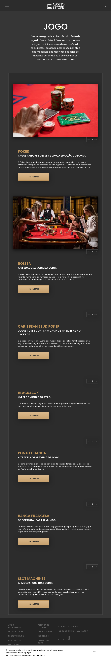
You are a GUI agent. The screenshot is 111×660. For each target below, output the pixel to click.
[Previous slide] (89, 139)
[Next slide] (95, 139)
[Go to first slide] (95, 504)
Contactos (14, 640)
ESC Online (43, 636)
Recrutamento (16, 636)
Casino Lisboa (45, 632)
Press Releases (15, 632)
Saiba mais (33, 177)
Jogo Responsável (14, 626)
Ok (94, 651)
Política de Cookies (43, 626)
